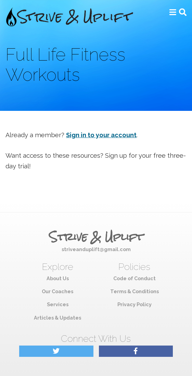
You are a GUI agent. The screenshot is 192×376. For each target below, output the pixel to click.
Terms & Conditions (134, 291)
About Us (58, 278)
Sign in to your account (101, 135)
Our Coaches (57, 291)
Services (57, 304)
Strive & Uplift (96, 237)
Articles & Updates (57, 318)
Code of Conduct (134, 278)
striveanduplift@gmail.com (96, 249)
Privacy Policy (134, 304)
